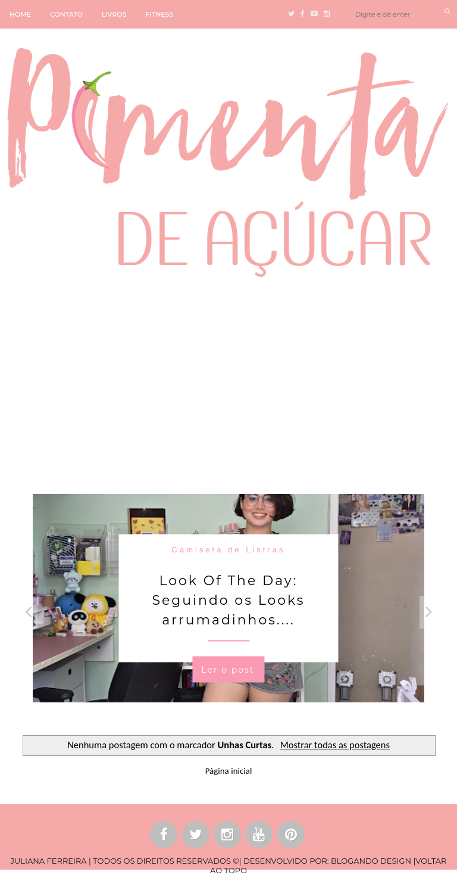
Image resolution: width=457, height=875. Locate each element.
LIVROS (114, 14)
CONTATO (66, 14)
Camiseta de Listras (229, 549)
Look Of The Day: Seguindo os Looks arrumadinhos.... (228, 599)
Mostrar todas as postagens (335, 745)
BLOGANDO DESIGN (371, 860)
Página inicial (228, 770)
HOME (20, 14)
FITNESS (160, 14)
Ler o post (227, 669)
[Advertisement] (228, 384)
